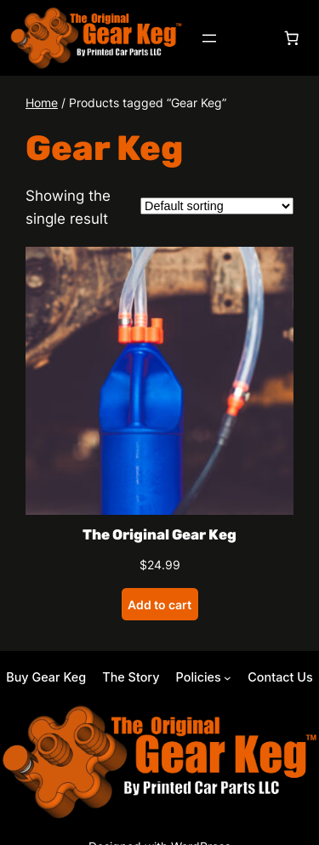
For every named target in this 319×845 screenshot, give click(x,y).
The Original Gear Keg (159, 534)
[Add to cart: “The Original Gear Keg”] (160, 604)
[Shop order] (216, 205)
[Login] (250, 38)
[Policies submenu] (203, 677)
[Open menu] (209, 38)
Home (42, 102)
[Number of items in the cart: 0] (292, 38)
